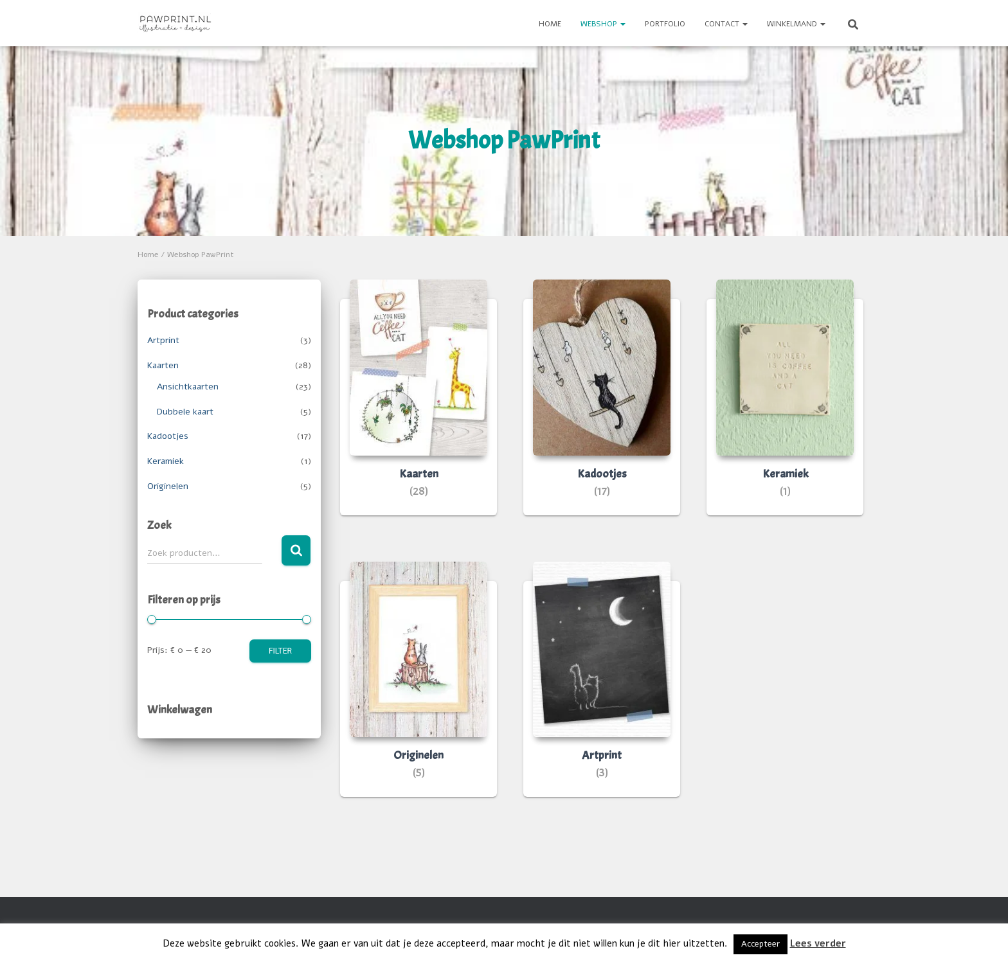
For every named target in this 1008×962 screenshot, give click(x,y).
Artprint (163, 340)
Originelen (167, 486)
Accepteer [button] (760, 944)
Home (550, 24)
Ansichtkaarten (188, 386)
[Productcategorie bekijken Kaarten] (418, 407)
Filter (280, 650)
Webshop (603, 24)
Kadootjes (167, 436)
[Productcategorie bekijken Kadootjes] (601, 407)
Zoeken (296, 550)
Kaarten (163, 365)
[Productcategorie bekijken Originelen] (418, 689)
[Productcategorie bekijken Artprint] (601, 689)
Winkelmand (796, 24)
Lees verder (818, 943)
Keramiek (165, 461)
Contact (726, 24)
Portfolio (665, 24)
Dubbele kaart (185, 411)
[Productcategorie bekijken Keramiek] (784, 407)
